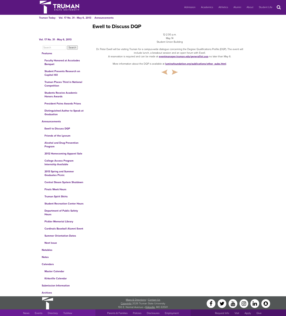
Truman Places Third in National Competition (63, 84)
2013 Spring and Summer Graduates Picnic (59, 173)
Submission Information (56, 285)
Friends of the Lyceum (57, 135)
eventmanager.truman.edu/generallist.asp (183, 56)
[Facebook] (211, 303)
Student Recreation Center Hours (64, 203)
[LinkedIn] (255, 303)
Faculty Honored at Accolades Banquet (62, 62)
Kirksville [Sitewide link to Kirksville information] (150, 307)
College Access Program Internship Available (59, 162)
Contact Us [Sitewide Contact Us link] (154, 299)
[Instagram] (244, 303)
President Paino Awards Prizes (63, 103)
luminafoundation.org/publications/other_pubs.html (195, 63)
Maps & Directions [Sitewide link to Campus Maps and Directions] (136, 299)
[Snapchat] (266, 303)
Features (47, 53)
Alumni (237, 7)
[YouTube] (233, 303)
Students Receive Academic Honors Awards (61, 94)
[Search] (54, 47)
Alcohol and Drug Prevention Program (61, 144)
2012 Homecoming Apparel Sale (63, 153)
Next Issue (51, 242)
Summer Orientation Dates (60, 235)
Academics (207, 7)
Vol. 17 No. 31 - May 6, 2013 (75, 17)
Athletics (223, 7)
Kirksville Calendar (56, 278)
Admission (190, 7)
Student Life (265, 7)
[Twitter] (222, 303)
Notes (45, 257)
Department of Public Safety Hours (61, 212)
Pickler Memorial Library (59, 221)
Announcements (104, 17)
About (250, 7)
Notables (47, 250)
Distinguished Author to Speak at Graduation (64, 112)
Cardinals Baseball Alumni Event (64, 228)
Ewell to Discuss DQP (57, 128)
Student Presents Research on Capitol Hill (62, 73)
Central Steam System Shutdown (64, 182)
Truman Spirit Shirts (56, 196)
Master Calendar (54, 271)
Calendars (48, 264)
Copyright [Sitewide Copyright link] (126, 303)
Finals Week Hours (55, 189)
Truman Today (47, 17)
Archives (47, 292)
